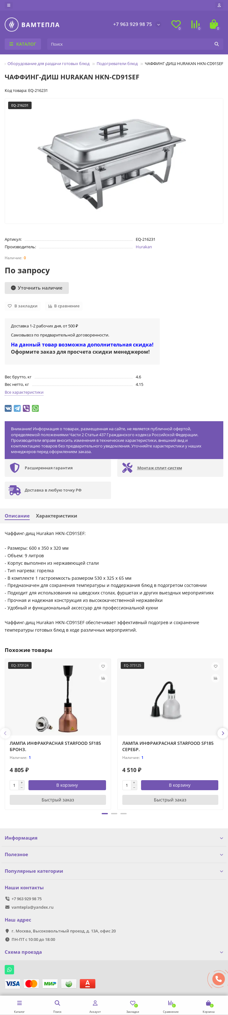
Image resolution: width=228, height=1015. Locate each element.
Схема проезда (114, 952)
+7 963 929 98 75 (132, 24)
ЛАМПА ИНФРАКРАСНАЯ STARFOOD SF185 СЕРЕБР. (168, 746)
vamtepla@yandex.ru (32, 907)
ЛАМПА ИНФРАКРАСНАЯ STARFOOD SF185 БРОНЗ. (55, 746)
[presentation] (5, 733)
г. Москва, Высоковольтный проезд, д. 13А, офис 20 (64, 931)
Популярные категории (114, 871)
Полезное (114, 854)
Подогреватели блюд (117, 63)
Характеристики (56, 516)
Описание (17, 516)
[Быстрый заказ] (58, 800)
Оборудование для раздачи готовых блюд (48, 63)
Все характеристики (24, 392)
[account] (219, 5)
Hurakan (144, 247)
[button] (105, 813)
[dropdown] (9, 5)
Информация (114, 838)
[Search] (135, 44)
